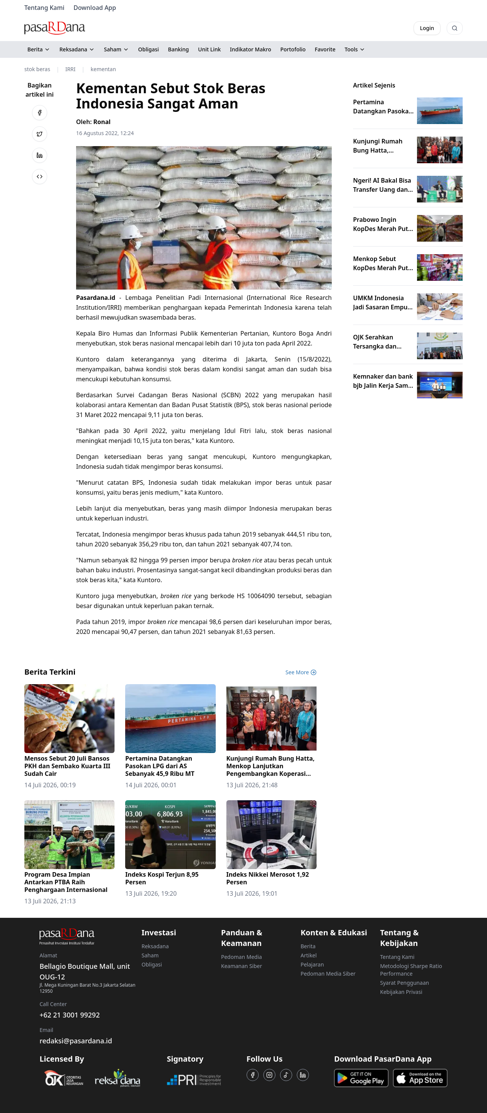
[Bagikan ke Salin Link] (39, 176)
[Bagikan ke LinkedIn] (39, 155)
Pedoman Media (241, 956)
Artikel (309, 955)
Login (427, 28)
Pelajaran (312, 964)
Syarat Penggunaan (404, 982)
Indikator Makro (250, 49)
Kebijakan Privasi (401, 991)
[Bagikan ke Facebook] (39, 112)
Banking (178, 49)
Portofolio (293, 49)
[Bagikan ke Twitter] (39, 134)
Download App (94, 7)
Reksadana (77, 49)
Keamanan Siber (241, 966)
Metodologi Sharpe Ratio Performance (411, 969)
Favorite (325, 49)
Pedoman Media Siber (328, 973)
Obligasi (148, 49)
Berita (38, 49)
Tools (355, 49)
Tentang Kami (44, 7)
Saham (116, 49)
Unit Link (209, 49)
